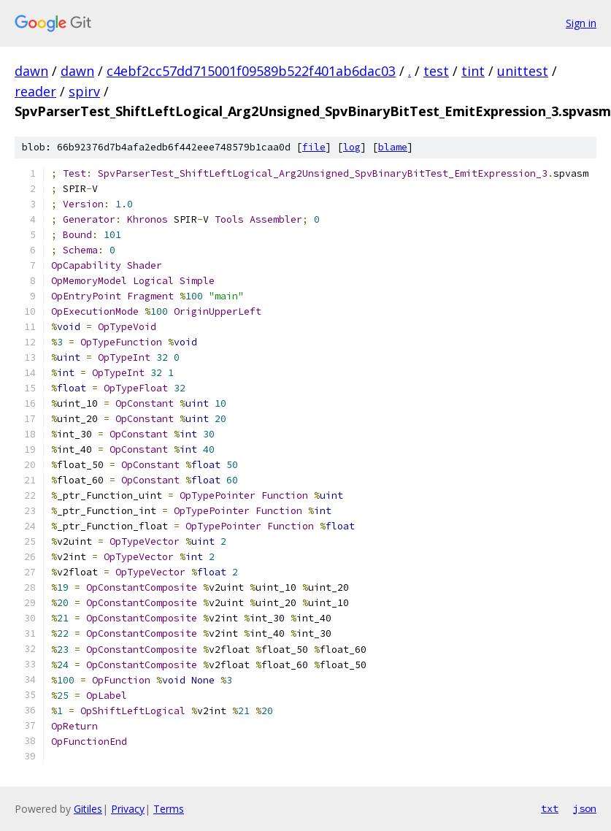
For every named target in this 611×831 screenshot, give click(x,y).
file (314, 147)
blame (392, 147)
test (436, 71)
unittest (522, 71)
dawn (31, 71)
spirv (84, 91)
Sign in (581, 23)
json (584, 808)
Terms (168, 809)
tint (473, 71)
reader (35, 91)
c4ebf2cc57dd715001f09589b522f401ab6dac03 (251, 71)
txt (549, 808)
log (352, 147)
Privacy (128, 809)
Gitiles (88, 809)
